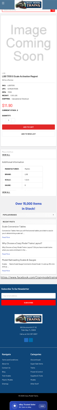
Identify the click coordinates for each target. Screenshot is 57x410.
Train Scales (6, 376)
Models (33, 380)
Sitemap (5, 384)
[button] (28, 133)
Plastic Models (7, 380)
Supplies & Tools (37, 376)
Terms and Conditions (10, 360)
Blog (3, 372)
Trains (33, 368)
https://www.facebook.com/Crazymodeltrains (29, 277)
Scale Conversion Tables (14, 226)
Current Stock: (10, 110)
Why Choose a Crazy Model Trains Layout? (22, 243)
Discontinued (35, 360)
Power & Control (37, 372)
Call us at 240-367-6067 (28, 334)
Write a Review (7, 80)
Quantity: (6, 115)
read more (6, 237)
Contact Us (6, 368)
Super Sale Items (37, 364)
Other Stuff (35, 384)
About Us (5, 364)
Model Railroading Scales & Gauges (19, 260)
